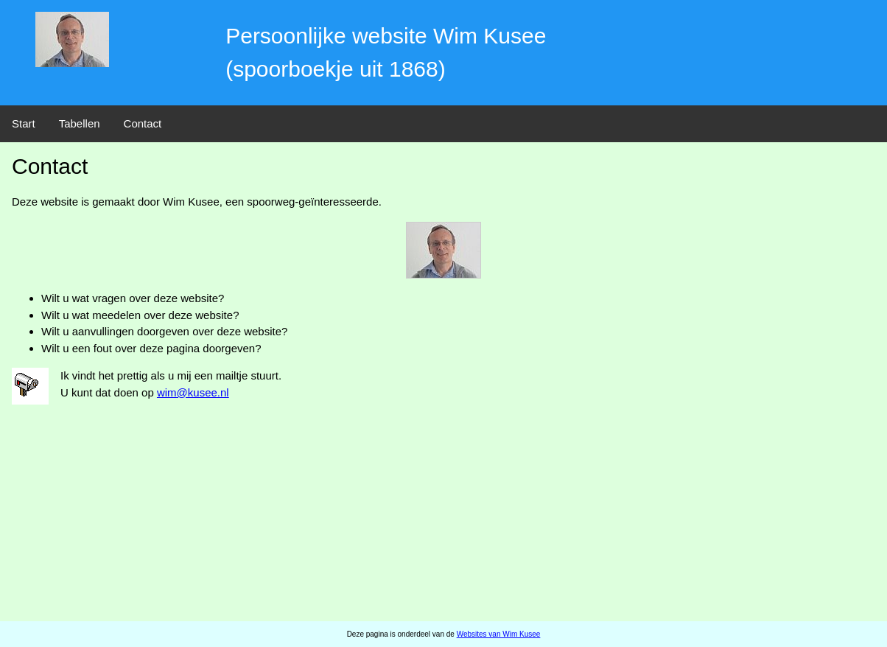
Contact (143, 123)
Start (23, 123)
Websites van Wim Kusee (499, 634)
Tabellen (79, 123)
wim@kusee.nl (193, 392)
